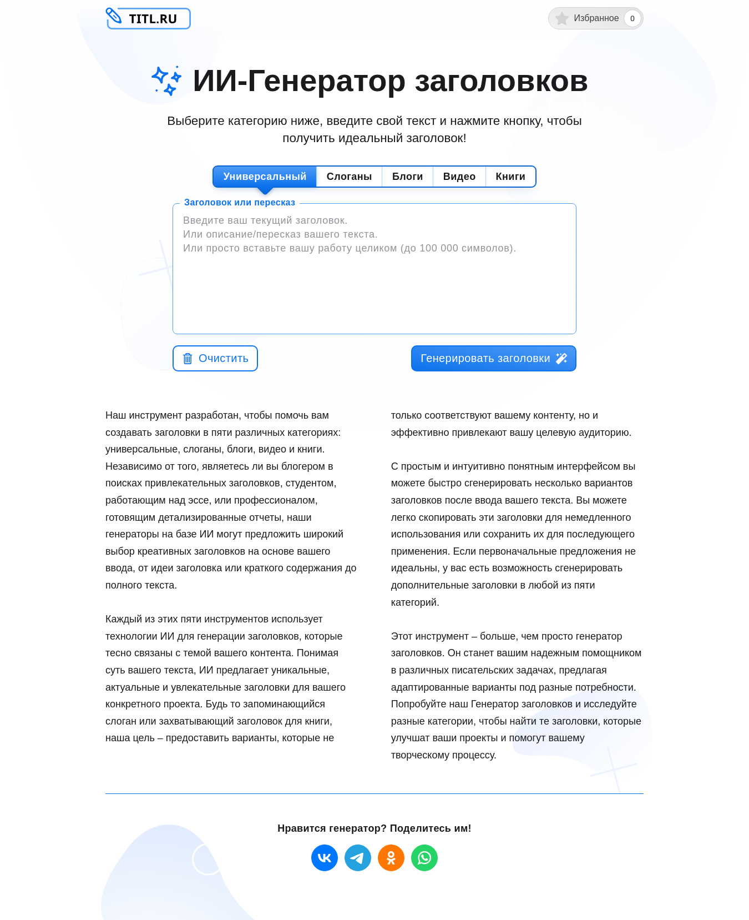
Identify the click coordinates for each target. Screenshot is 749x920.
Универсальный (265, 176)
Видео (459, 176)
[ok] (391, 857)
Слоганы (349, 176)
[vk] (324, 857)
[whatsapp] (424, 857)
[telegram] (358, 857)
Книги (511, 176)
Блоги (407, 176)
